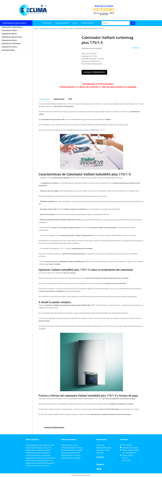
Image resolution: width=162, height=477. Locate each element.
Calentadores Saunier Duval (11, 37)
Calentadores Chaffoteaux (11, 43)
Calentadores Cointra (9, 47)
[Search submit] (133, 23)
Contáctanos (87, 23)
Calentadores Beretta (9, 34)
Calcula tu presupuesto (94, 72)
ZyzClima (100, 457)
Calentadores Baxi (8, 50)
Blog (75, 23)
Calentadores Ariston (9, 40)
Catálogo (47, 23)
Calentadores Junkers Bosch (12, 27)
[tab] (45, 99)
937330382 (104, 9)
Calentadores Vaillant (9, 30)
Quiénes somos (62, 23)
